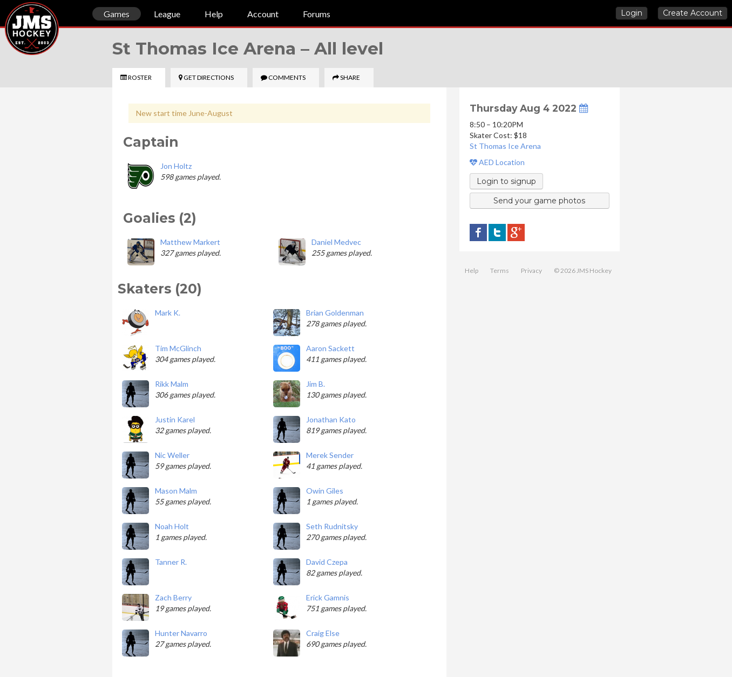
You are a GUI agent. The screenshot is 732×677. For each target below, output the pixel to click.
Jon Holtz (176, 165)
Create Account (692, 13)
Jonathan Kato (331, 419)
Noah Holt (172, 526)
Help (214, 14)
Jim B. (315, 383)
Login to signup (506, 181)
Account (263, 14)
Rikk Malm (171, 383)
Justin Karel (175, 419)
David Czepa (327, 561)
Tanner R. (171, 561)
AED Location (497, 162)
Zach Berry (173, 597)
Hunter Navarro (181, 633)
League (167, 14)
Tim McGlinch (178, 348)
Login (631, 13)
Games (117, 14)
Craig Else (323, 633)
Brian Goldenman (335, 312)
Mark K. (167, 312)
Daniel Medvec (336, 242)
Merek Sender (330, 455)
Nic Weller (172, 455)
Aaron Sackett (330, 348)
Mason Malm (176, 490)
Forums (316, 14)
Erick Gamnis (327, 597)
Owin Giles (324, 490)
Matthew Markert (190, 242)
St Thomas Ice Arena (505, 146)
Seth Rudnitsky (332, 526)
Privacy (531, 270)
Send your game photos (539, 201)
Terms (499, 270)
